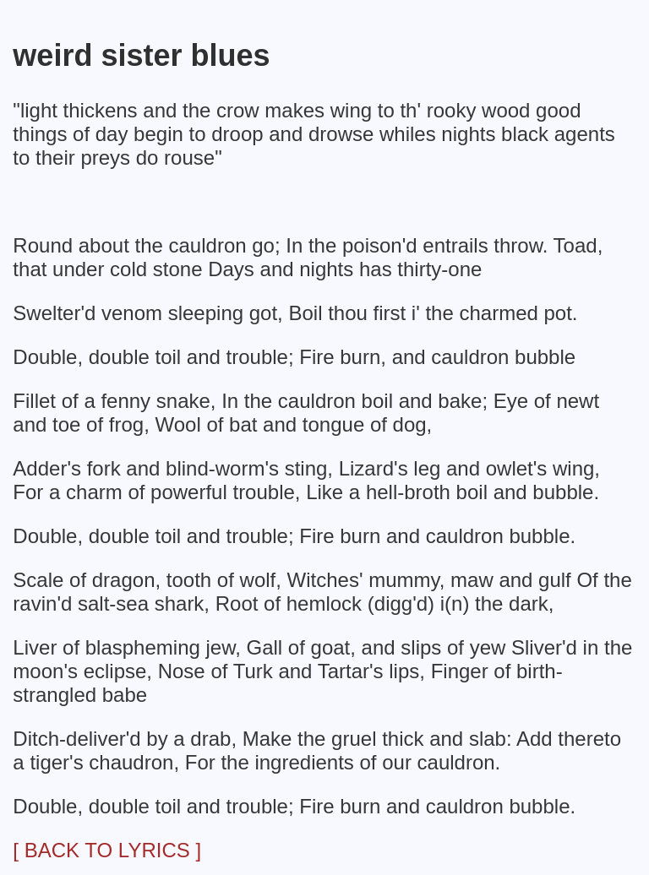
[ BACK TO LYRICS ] (107, 850)
